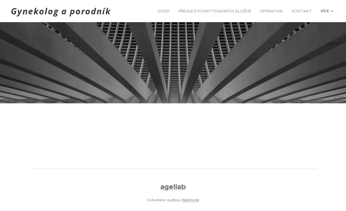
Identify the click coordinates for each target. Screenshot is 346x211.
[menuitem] (176, 11)
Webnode (190, 200)
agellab (173, 186)
